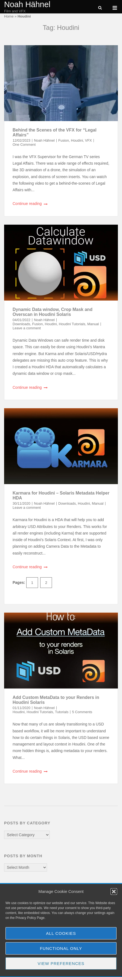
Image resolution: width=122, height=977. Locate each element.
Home (9, 16)
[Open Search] (100, 8)
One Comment (24, 144)
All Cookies (61, 933)
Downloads (21, 324)
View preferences (60, 963)
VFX (88, 140)
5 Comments (82, 712)
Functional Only (61, 948)
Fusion (63, 140)
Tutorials (61, 712)
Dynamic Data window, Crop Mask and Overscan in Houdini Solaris (52, 312)
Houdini (77, 140)
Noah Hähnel (27, 4)
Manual (93, 324)
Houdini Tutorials (72, 324)
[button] (114, 891)
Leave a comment (27, 328)
